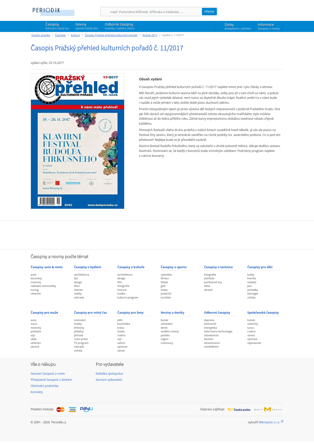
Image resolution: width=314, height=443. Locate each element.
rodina (121, 335)
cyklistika (166, 274)
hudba (121, 293)
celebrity (252, 323)
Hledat (209, 11)
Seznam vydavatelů (109, 380)
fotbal (164, 282)
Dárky (238, 26)
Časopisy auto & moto (47, 267)
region (165, 339)
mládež (251, 282)
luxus (34, 323)
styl (33, 335)
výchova (122, 346)
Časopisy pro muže (44, 312)
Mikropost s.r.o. (269, 422)
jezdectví (166, 293)
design (78, 282)
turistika (166, 297)
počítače (209, 278)
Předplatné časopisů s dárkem (51, 380)
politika (165, 335)
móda (120, 331)
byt (76, 278)
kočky (250, 274)
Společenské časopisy (263, 312)
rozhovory (167, 343)
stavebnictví (211, 335)
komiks (251, 278)
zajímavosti (254, 343)
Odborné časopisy (119, 26)
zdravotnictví (212, 343)
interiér (78, 290)
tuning (35, 290)
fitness (165, 278)
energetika (210, 327)
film (119, 282)
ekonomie (210, 323)
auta (33, 274)
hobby (78, 323)
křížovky (79, 327)
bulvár (165, 320)
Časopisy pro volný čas (90, 312)
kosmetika (123, 323)
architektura (81, 274)
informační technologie (218, 331)
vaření (121, 343)
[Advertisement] (157, 234)
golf (163, 286)
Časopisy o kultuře (130, 267)
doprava (209, 320)
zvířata (251, 297)
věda (207, 286)
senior (251, 335)
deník (164, 327)
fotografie (123, 286)
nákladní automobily (43, 286)
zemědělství (211, 346)
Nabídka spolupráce (109, 373)
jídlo (119, 320)
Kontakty (37, 392)
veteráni (36, 293)
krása (120, 327)
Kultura (75, 35)
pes (249, 286)
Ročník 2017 (149, 35)
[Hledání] (156, 11)
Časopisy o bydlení (87, 267)
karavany (36, 278)
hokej (164, 290)
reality (78, 293)
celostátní (167, 323)
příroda (78, 335)
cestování (80, 320)
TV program (81, 343)
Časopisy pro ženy (130, 312)
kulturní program (127, 297)
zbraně (208, 290)
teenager (252, 293)
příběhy (78, 331)
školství (208, 339)
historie (122, 290)
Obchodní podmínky (45, 386)
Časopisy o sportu (174, 267)
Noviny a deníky (172, 312)
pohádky (252, 290)
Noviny (87, 26)
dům (77, 286)
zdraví (121, 350)
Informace (269, 26)
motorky (36, 282)
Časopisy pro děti (260, 267)
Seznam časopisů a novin (48, 373)
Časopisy (57, 27)
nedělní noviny (170, 331)
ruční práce (81, 339)
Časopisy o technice (218, 267)
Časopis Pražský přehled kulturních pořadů (111, 35)
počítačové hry (213, 282)
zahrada (79, 297)
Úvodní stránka (40, 35)
